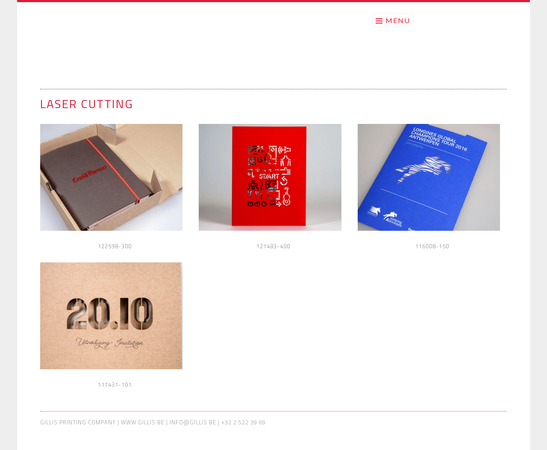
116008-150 (432, 246)
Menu (397, 20)
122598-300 (115, 246)
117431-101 (115, 384)
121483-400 (273, 246)
